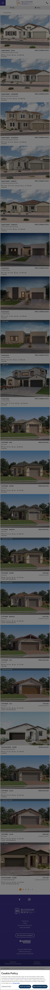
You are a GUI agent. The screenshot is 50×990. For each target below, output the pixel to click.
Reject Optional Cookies (40, 986)
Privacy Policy (16, 983)
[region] (25, 980)
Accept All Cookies (25, 986)
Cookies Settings (6, 986)
